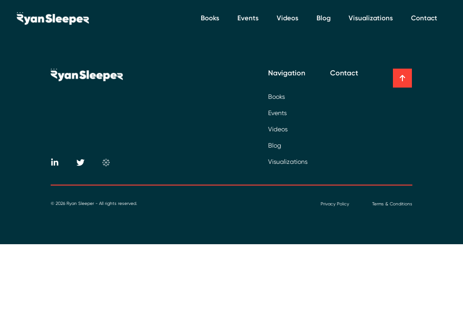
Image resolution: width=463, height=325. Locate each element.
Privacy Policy (335, 203)
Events (248, 18)
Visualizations (371, 18)
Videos (287, 18)
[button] (402, 78)
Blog (324, 18)
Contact (424, 18)
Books (210, 18)
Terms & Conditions (392, 203)
